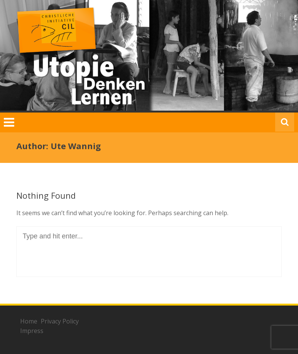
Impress (31, 331)
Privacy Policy (60, 321)
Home (28, 321)
